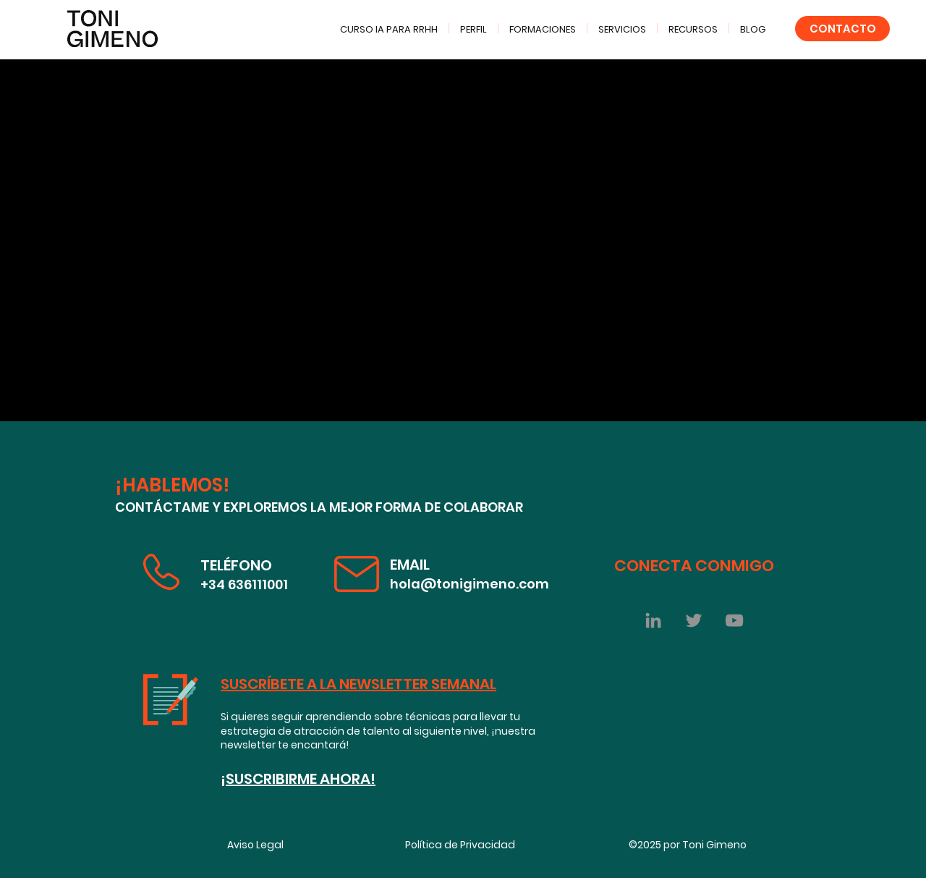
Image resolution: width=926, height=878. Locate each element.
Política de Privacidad (460, 844)
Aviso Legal (255, 844)
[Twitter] (694, 620)
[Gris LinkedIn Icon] (653, 620)
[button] (693, 28)
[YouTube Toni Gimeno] (734, 620)
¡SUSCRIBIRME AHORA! (298, 779)
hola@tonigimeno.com (469, 584)
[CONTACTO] (842, 28)
